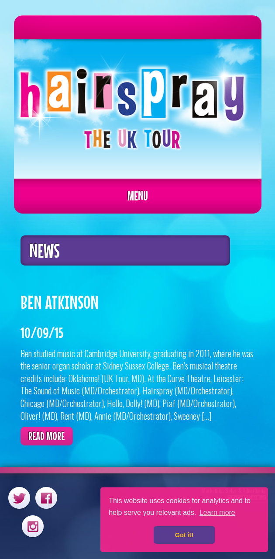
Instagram (33, 526)
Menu (137, 195)
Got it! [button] (184, 534)
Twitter (19, 498)
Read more (46, 436)
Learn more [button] (217, 512)
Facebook (46, 498)
